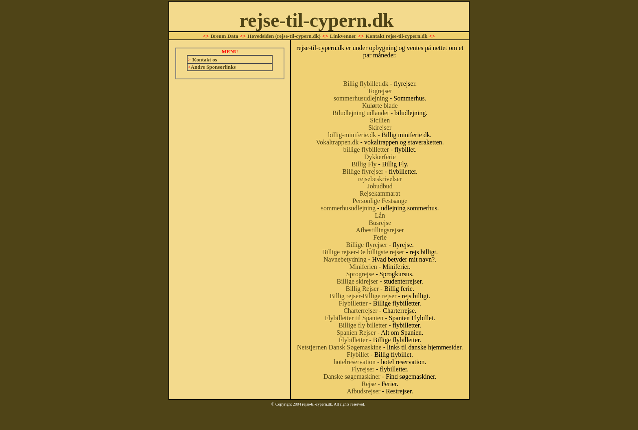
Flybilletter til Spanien (354, 317)
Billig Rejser (361, 288)
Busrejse (380, 222)
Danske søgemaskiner (351, 376)
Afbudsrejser (363, 391)
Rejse (369, 383)
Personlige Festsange (379, 200)
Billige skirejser (357, 281)
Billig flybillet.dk (365, 83)
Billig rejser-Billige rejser (363, 295)
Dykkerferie (379, 156)
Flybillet (358, 354)
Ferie (380, 237)
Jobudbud (380, 186)
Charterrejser (360, 310)
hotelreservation (355, 361)
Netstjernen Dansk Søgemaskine (339, 347)
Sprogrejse (360, 274)
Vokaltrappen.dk (337, 142)
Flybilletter (353, 303)
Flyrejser (362, 369)
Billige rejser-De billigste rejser (363, 252)
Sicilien (380, 120)
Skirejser (379, 127)
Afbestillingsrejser (380, 230)
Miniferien (363, 266)
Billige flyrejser (362, 171)
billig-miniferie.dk (352, 134)
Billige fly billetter (363, 325)
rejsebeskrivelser (380, 178)
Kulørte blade (380, 105)
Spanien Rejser (356, 332)
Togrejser (380, 90)
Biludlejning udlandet (360, 112)
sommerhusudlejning (361, 98)
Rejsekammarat (380, 193)
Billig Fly (364, 164)
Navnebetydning (345, 259)
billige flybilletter (366, 149)
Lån (380, 215)
